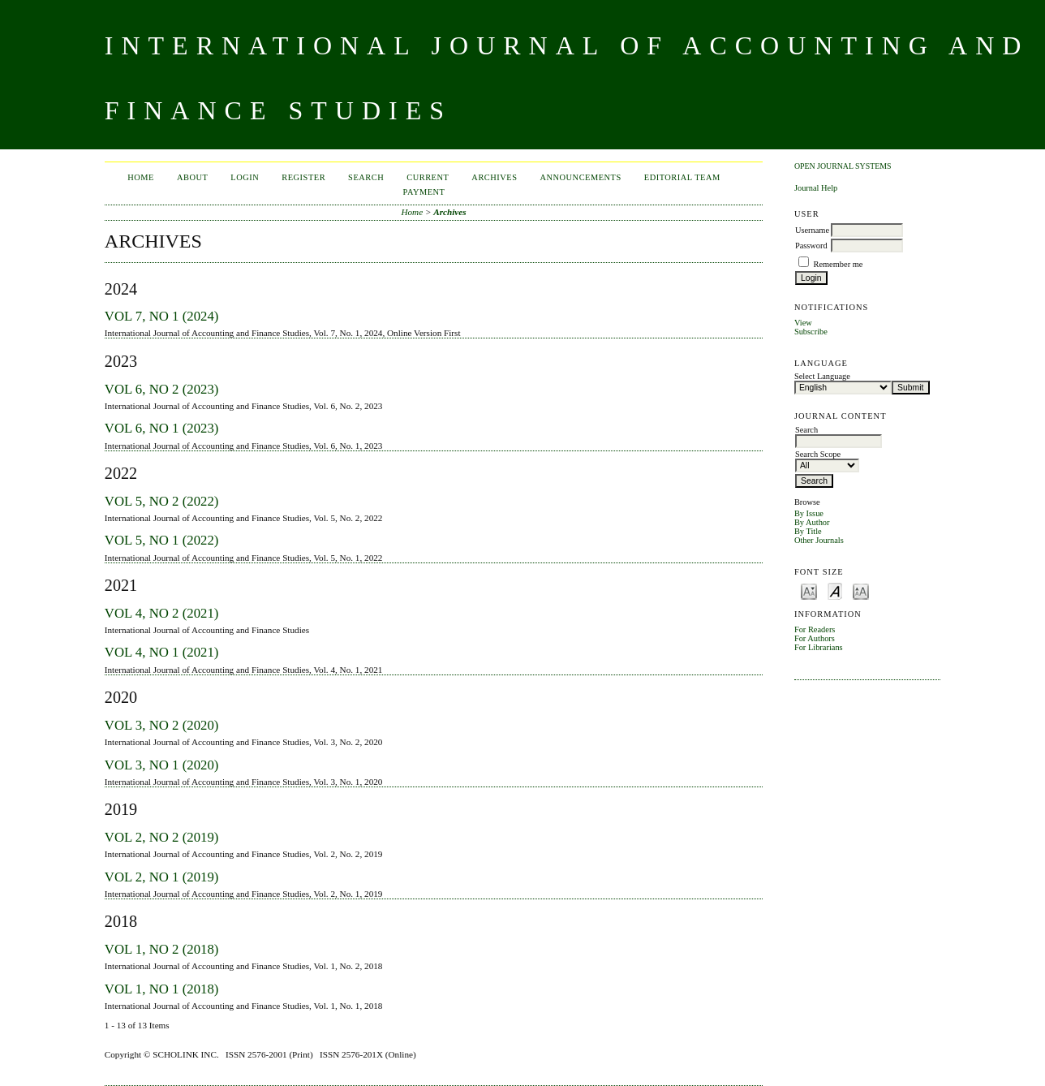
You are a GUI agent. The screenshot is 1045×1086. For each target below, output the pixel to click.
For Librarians (818, 647)
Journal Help (815, 187)
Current (427, 177)
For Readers (815, 629)
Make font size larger (861, 590)
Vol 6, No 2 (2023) (162, 389)
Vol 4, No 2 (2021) (162, 613)
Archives (494, 177)
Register (303, 177)
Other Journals (819, 540)
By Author (812, 522)
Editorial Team (682, 177)
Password (811, 245)
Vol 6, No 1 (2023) (162, 428)
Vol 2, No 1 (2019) (162, 877)
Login (244, 177)
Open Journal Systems (843, 166)
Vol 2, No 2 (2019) (162, 837)
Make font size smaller (809, 590)
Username (812, 230)
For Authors (814, 638)
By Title (808, 531)
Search (366, 177)
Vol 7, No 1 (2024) (162, 316)
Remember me (838, 264)
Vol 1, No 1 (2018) (162, 989)
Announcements (580, 177)
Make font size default (835, 590)
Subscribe (811, 331)
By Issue (809, 513)
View (803, 322)
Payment (424, 191)
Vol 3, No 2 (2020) (162, 725)
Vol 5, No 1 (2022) (162, 540)
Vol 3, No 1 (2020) (162, 765)
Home (140, 177)
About (192, 177)
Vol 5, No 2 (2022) (162, 501)
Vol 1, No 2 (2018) (162, 949)
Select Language (822, 376)
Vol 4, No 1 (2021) (162, 652)
